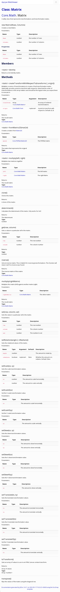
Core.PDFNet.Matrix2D (20, 141)
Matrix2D (19, 131)
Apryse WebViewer (10, 2)
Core (5, 15)
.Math (12, 15)
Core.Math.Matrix (19, 105)
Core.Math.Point (18, 108)
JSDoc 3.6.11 (23, 587)
